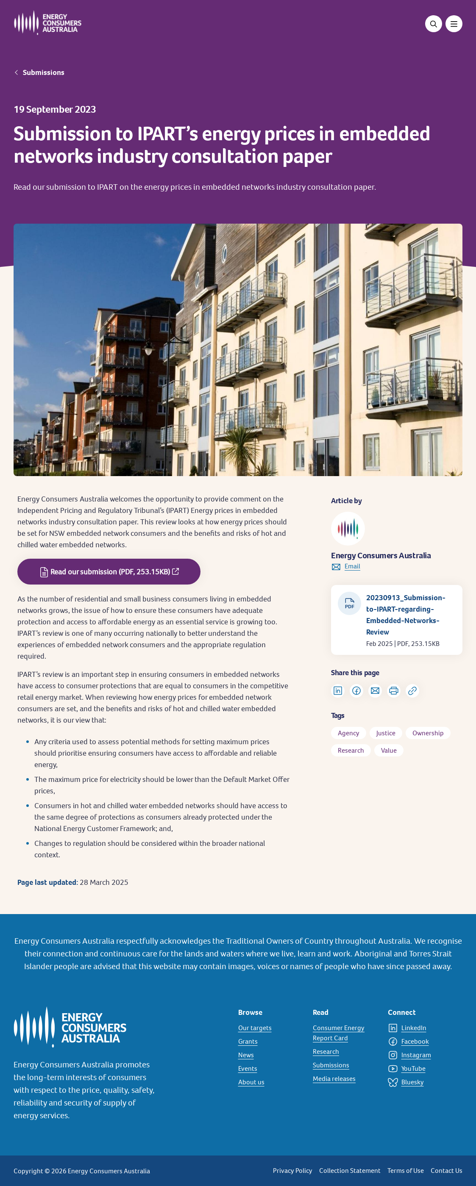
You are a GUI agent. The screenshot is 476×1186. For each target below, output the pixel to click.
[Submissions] (345, 1065)
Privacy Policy (292, 1170)
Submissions (43, 72)
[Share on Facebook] (356, 691)
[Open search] (433, 23)
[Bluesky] (420, 1082)
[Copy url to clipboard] (412, 691)
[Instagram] (420, 1055)
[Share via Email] (375, 691)
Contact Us (446, 1170)
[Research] (345, 1052)
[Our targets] (270, 1028)
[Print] (394, 691)
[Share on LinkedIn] (338, 691)
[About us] (270, 1082)
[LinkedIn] (420, 1028)
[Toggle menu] (453, 23)
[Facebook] (420, 1041)
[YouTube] (420, 1069)
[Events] (270, 1069)
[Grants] (270, 1041)
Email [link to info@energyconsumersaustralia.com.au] (352, 566)
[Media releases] (345, 1079)
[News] (270, 1055)
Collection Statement (350, 1170)
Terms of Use (405, 1170)
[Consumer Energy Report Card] (345, 1033)
